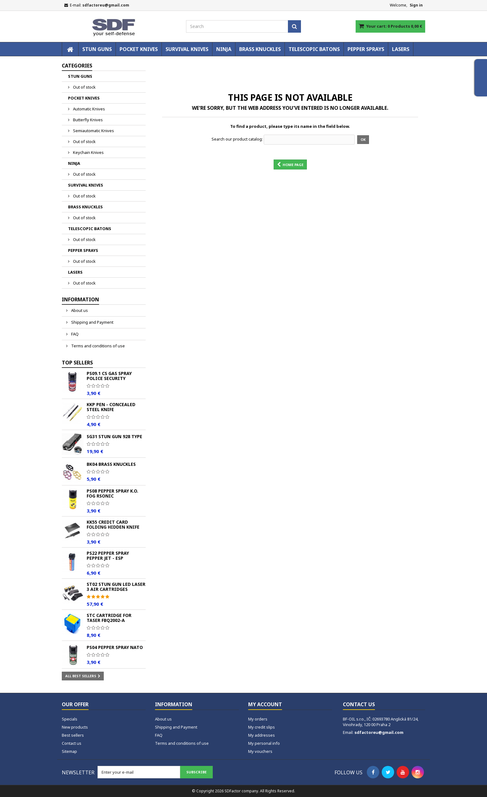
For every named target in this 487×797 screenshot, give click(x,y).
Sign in (416, 5)
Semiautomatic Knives (93, 130)
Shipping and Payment (91, 322)
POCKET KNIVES (139, 49)
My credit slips (261, 727)
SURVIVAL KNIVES (187, 49)
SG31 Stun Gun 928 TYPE (114, 436)
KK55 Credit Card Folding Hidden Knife (113, 524)
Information (80, 299)
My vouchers (260, 751)
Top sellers (77, 362)
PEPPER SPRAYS (366, 49)
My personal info (264, 743)
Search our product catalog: (237, 139)
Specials (69, 719)
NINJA (223, 49)
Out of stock (84, 87)
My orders (257, 719)
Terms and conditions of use (97, 346)
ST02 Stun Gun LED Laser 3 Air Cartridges (116, 586)
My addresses (261, 735)
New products (75, 727)
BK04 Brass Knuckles (111, 464)
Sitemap (69, 751)
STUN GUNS (97, 49)
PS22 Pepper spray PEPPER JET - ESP (108, 555)
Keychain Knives (88, 152)
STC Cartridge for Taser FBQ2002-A (109, 617)
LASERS (400, 49)
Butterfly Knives (87, 120)
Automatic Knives (88, 109)
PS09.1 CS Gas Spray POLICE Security (109, 375)
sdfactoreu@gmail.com (378, 732)
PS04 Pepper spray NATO (115, 647)
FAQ (74, 334)
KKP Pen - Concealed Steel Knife (111, 406)
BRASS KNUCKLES (260, 49)
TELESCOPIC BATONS (314, 49)
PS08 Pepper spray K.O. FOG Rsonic (112, 493)
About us (79, 310)
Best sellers (73, 735)
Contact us (71, 743)
